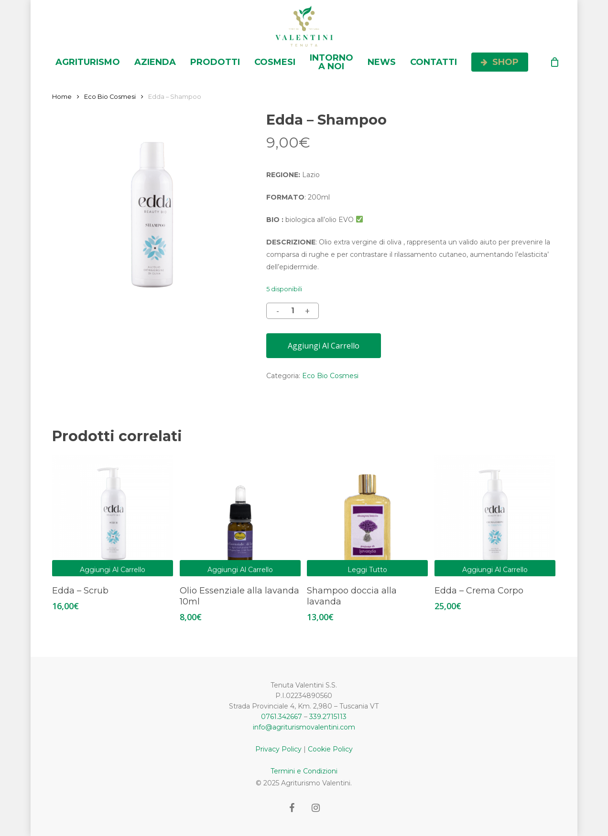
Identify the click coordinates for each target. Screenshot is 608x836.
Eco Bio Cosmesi (110, 96)
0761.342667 (281, 716)
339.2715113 (328, 716)
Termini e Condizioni (304, 771)
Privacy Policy (278, 749)
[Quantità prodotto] (292, 310)
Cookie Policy (330, 749)
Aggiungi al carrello (323, 345)
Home (62, 96)
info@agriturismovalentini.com (304, 727)
